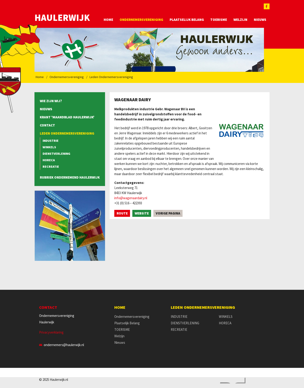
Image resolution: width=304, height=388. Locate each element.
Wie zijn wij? (51, 101)
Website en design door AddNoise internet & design (231, 380)
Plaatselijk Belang (187, 19)
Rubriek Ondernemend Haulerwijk (70, 177)
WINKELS (49, 147)
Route (122, 213)
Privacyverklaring (51, 332)
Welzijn (240, 19)
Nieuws (260, 19)
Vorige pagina (168, 213)
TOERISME (218, 19)
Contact (47, 125)
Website (142, 213)
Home (108, 19)
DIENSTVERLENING (56, 153)
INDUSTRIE (51, 141)
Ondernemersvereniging (141, 19)
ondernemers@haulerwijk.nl (64, 345)
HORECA (49, 160)
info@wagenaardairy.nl (130, 198)
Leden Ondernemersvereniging (111, 77)
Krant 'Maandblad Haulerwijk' (67, 117)
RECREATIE (51, 166)
